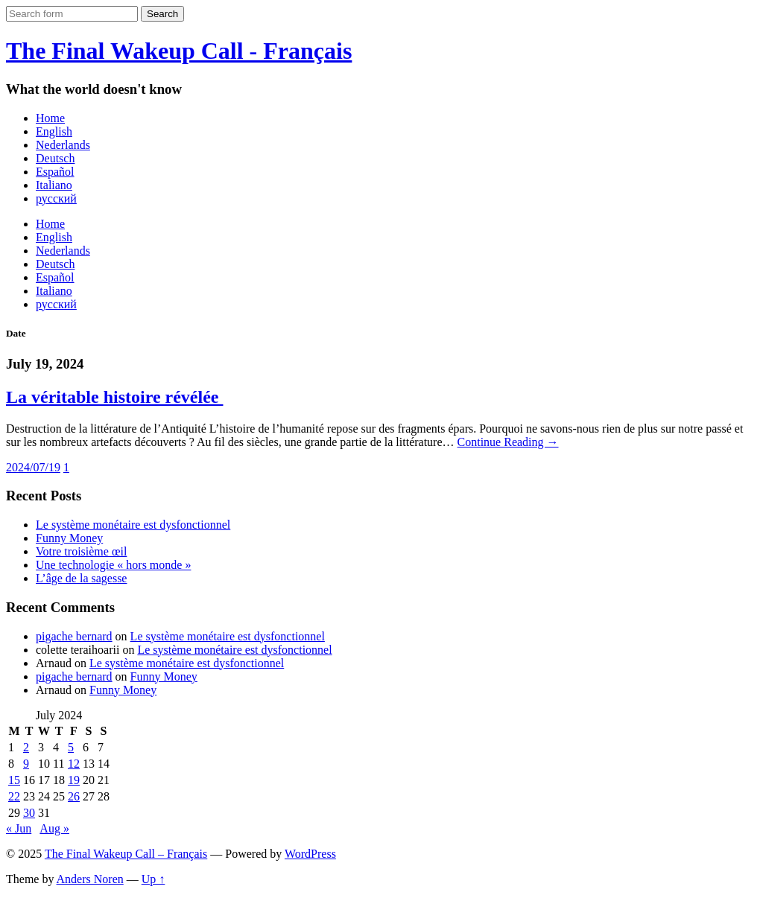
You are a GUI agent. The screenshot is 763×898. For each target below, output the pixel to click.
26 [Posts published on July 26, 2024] (74, 796)
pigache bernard (74, 636)
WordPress (310, 853)
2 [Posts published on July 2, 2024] (26, 747)
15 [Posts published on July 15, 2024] (14, 780)
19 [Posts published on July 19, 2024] (74, 780)
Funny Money (69, 538)
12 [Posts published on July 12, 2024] (74, 763)
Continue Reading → (508, 442)
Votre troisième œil (81, 551)
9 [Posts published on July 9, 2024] (26, 763)
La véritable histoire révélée (114, 397)
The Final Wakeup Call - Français (179, 50)
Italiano (54, 185)
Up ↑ (153, 879)
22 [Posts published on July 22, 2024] (14, 796)
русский (56, 198)
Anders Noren (90, 879)
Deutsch (55, 158)
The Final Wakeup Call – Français (126, 853)
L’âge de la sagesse (81, 578)
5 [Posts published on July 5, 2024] (71, 747)
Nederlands (63, 144)
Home (50, 118)
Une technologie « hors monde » (113, 564)
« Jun (18, 828)
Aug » (54, 828)
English (54, 131)
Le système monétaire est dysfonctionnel (133, 524)
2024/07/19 (33, 467)
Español (55, 171)
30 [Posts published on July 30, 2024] (29, 812)
